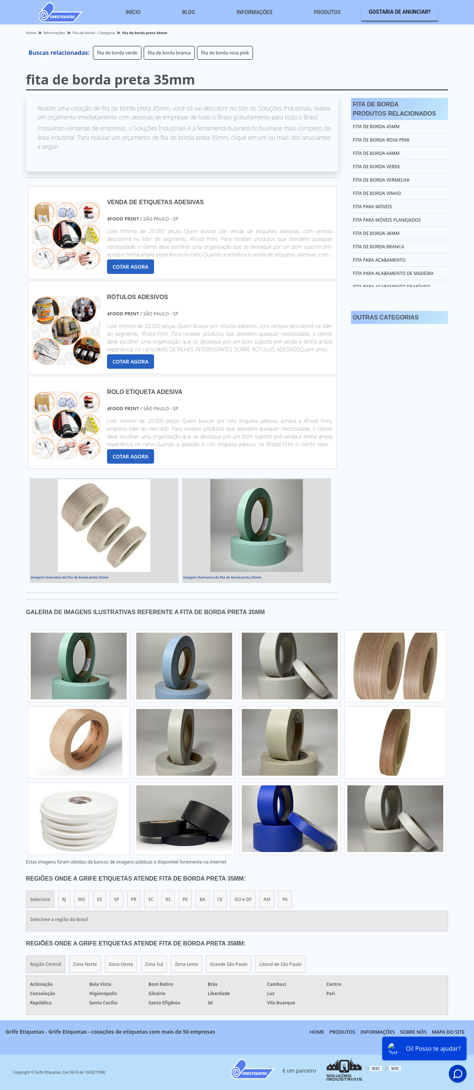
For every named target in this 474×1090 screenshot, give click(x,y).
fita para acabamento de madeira (393, 273)
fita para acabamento (379, 260)
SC (150, 899)
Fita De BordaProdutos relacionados (394, 109)
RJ (64, 899)
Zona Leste (186, 964)
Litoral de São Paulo (280, 964)
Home (317, 1031)
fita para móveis (372, 206)
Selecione (40, 899)
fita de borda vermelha (381, 180)
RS (168, 899)
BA (203, 899)
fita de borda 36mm (376, 233)
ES (99, 899)
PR (134, 899)
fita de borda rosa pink (225, 53)
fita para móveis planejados (387, 220)
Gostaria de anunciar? (400, 12)
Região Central (45, 964)
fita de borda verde (117, 53)
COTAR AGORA (130, 266)
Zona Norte (85, 964)
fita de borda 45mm (376, 126)
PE (185, 899)
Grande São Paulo (229, 964)
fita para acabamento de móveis (391, 287)
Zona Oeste (121, 964)
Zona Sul (154, 964)
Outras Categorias (385, 317)
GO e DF (242, 899)
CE (220, 899)
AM (266, 899)
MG (82, 899)
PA (285, 899)
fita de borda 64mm (376, 153)
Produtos (327, 12)
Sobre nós (413, 1031)
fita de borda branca (169, 53)
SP (116, 899)
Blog (188, 12)
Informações (255, 12)
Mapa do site (448, 1031)
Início (133, 12)
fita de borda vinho (377, 193)
